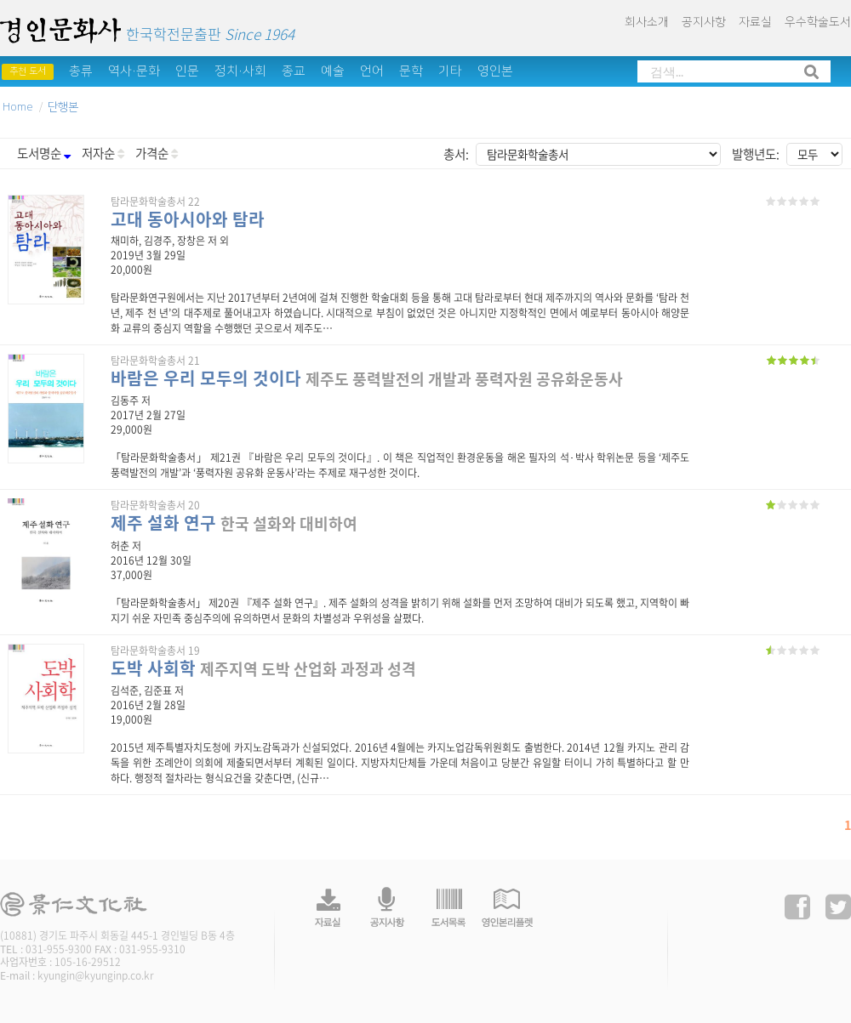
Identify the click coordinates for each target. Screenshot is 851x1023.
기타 (450, 71)
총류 (81, 71)
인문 (187, 71)
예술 (333, 71)
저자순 (103, 153)
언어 (372, 71)
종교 (294, 71)
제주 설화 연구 (163, 522)
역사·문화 (134, 71)
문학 (411, 71)
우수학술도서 (818, 22)
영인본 (495, 71)
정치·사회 (240, 71)
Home (18, 107)
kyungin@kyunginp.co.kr (95, 975)
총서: (456, 154)
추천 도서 (27, 71)
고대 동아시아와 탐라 (188, 219)
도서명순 (44, 153)
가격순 (156, 153)
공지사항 (704, 22)
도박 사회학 (153, 668)
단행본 (63, 107)
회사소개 (647, 22)
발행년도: (756, 154)
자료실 (755, 22)
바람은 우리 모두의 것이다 (206, 378)
